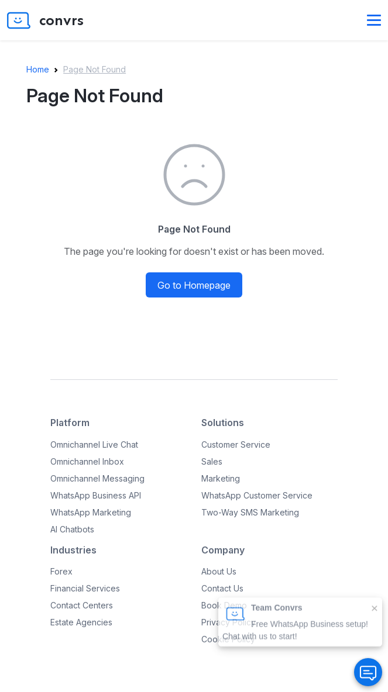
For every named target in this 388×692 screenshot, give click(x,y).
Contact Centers (81, 605)
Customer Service (235, 444)
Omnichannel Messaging (97, 478)
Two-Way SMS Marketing (250, 512)
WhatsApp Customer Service (257, 495)
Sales (211, 461)
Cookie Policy (228, 639)
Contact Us (222, 588)
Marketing (220, 478)
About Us (218, 571)
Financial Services (85, 588)
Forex (61, 571)
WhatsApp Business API (95, 495)
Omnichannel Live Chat (94, 444)
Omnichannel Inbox (87, 461)
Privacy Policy (228, 622)
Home (37, 69)
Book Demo (224, 605)
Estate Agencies (81, 622)
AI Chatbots (72, 529)
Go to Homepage (194, 285)
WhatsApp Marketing (90, 512)
